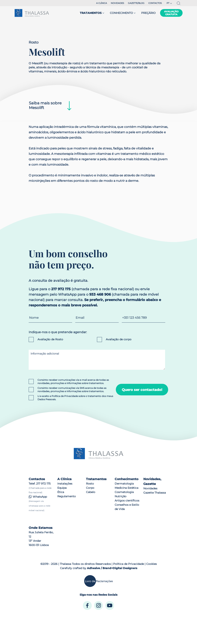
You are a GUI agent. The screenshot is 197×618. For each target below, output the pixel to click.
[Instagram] (98, 605)
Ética (60, 492)
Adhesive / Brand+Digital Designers (112, 568)
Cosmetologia (124, 492)
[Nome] (50, 318)
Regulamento (66, 496)
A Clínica (101, 3)
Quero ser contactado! (142, 390)
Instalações (64, 483)
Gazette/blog (136, 3)
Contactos (155, 3)
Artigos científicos (127, 500)
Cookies (151, 564)
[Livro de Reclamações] (98, 581)
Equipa (62, 488)
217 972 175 (43, 483)
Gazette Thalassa (154, 492)
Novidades (117, 3)
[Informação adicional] (97, 360)
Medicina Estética (126, 488)
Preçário (148, 13)
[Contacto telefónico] (143, 318)
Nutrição (120, 496)
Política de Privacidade (65, 396)
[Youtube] (109, 605)
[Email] (97, 318)
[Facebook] (87, 605)
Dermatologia (124, 483)
